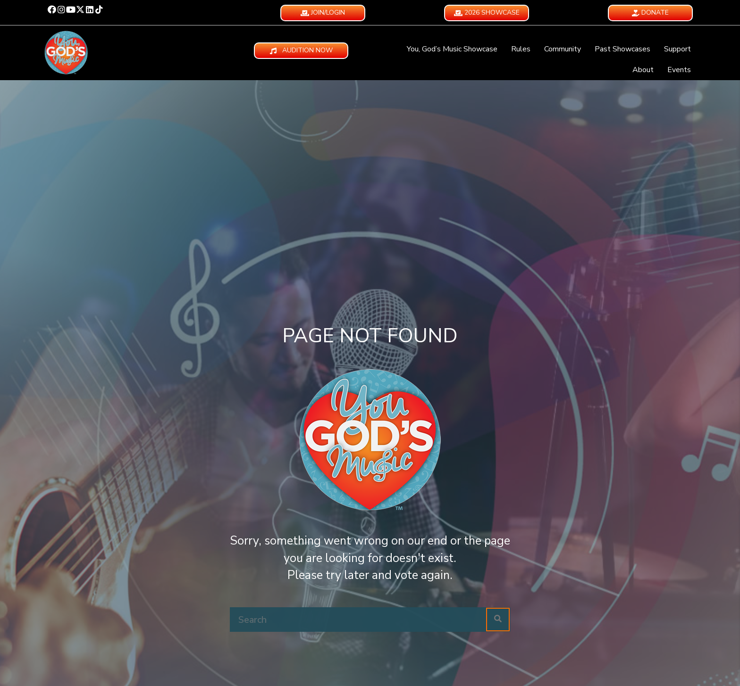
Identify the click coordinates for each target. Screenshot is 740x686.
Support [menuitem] (677, 49)
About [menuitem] (643, 70)
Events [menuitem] (679, 70)
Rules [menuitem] (520, 49)
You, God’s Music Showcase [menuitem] (452, 49)
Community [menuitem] (562, 49)
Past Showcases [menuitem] (622, 49)
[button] (52, 9)
